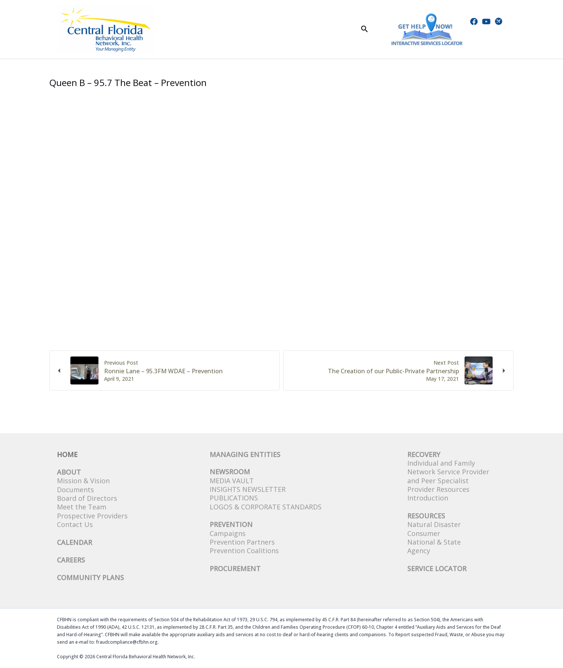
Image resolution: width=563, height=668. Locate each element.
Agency (418, 550)
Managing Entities (245, 454)
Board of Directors (87, 498)
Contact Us (75, 524)
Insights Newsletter (248, 489)
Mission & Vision (83, 480)
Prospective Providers (92, 515)
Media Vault (232, 480)
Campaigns (228, 533)
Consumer (423, 533)
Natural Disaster (434, 524)
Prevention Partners (242, 541)
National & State (434, 541)
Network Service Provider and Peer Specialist (448, 476)
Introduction (427, 497)
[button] (364, 29)
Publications (234, 497)
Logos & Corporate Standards (266, 506)
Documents (75, 489)
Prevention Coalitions (244, 550)
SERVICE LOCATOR (436, 568)
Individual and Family (441, 463)
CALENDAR (74, 542)
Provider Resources (438, 489)
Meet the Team (81, 506)
